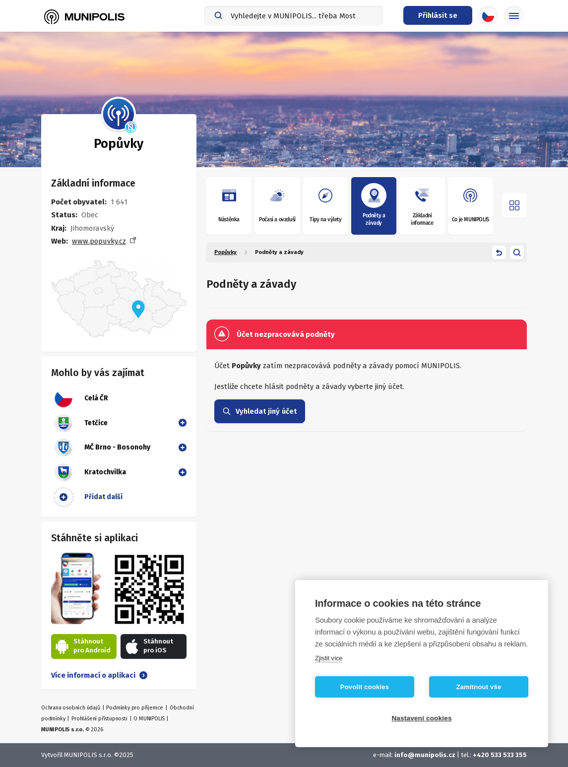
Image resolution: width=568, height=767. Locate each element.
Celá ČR (81, 398)
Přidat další (88, 497)
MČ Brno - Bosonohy (102, 447)
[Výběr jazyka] (488, 16)
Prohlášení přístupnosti (99, 718)
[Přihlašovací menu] (437, 15)
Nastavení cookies (421, 718)
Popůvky (225, 252)
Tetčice (81, 423)
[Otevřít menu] (514, 205)
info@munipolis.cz (424, 755)
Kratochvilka (90, 472)
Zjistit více (328, 658)
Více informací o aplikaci (99, 675)
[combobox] (293, 16)
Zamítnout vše (479, 687)
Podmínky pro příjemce (134, 707)
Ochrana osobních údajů (70, 707)
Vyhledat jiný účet (260, 411)
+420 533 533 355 (500, 755)
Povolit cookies (364, 687)
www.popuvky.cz (99, 241)
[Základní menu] (514, 16)
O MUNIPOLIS (149, 718)
